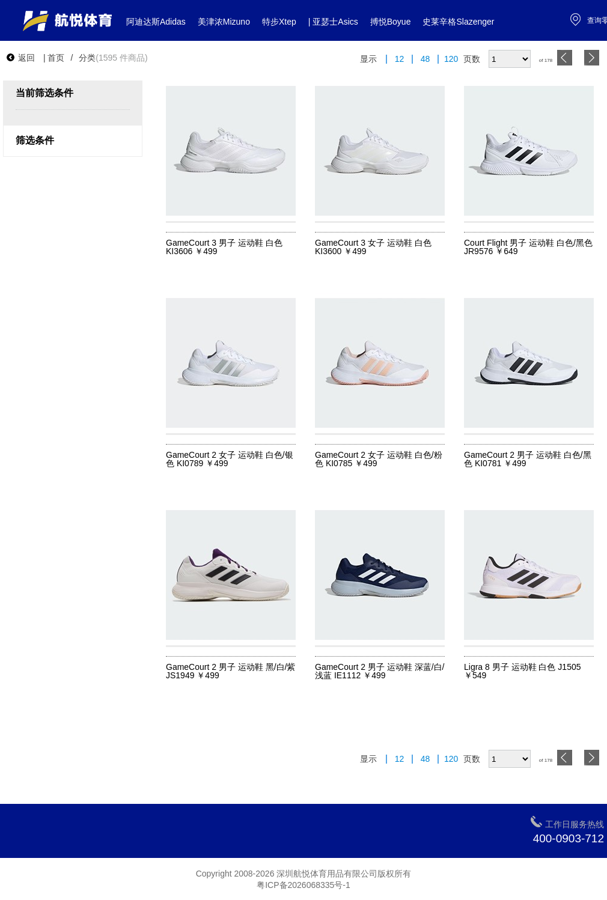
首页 (55, 57)
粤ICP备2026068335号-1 (303, 885)
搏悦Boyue (390, 21)
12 (399, 59)
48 (425, 59)
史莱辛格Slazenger (458, 21)
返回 (20, 57)
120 (451, 59)
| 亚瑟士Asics (333, 21)
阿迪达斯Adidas (156, 21)
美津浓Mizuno (224, 21)
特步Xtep (279, 21)
